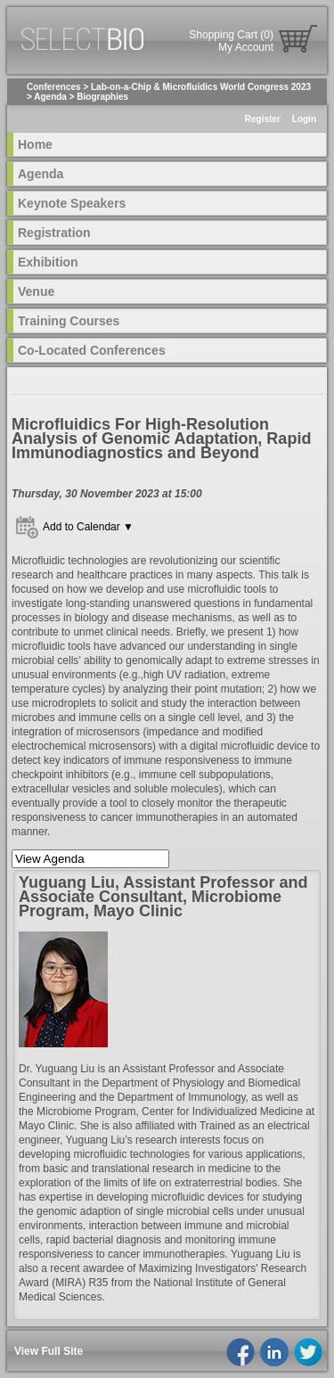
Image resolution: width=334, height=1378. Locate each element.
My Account (245, 47)
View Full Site (48, 1351)
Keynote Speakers (72, 203)
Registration (54, 233)
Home (35, 144)
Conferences (54, 87)
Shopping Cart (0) (231, 35)
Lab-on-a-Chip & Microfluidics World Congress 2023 (201, 87)
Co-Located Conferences (92, 350)
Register (263, 119)
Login (304, 119)
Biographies (102, 97)
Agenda (50, 97)
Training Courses (68, 321)
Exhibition (48, 262)
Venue (36, 291)
